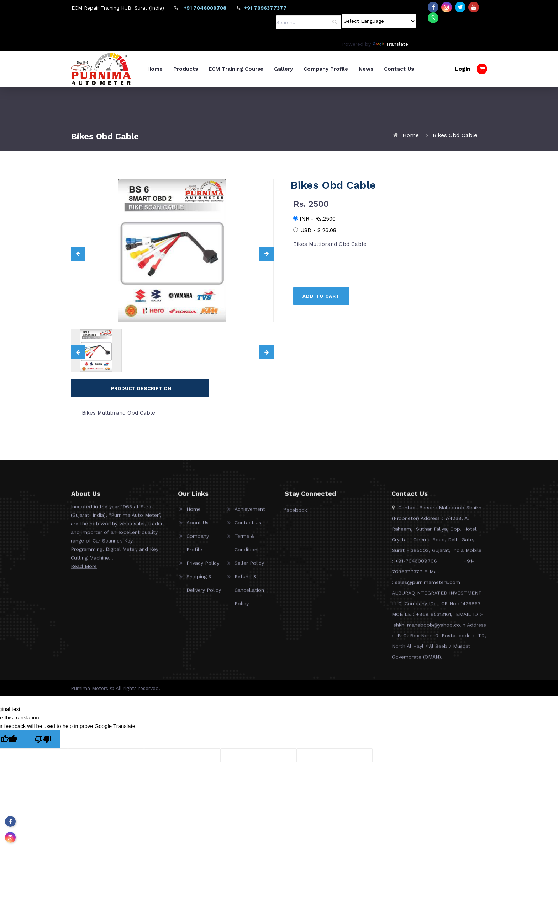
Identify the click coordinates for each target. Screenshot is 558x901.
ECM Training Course (271, 69)
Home (190, 69)
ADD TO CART (321, 331)
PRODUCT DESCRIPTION (141, 424)
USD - (314, 266)
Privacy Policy (202, 602)
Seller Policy (249, 602)
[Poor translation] (43, 775)
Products (221, 69)
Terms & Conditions (247, 582)
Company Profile (361, 69)
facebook (295, 549)
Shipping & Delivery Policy (203, 622)
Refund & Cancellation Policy (249, 629)
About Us (197, 562)
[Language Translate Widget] (379, 21)
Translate (390, 44)
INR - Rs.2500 (314, 254)
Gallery (319, 69)
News (401, 69)
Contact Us (434, 69)
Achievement (250, 548)
